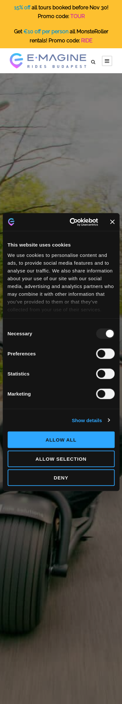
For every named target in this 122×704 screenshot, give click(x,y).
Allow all (61, 440)
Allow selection (61, 458)
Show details (87, 420)
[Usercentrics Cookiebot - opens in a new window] (72, 222)
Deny (61, 477)
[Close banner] (112, 222)
